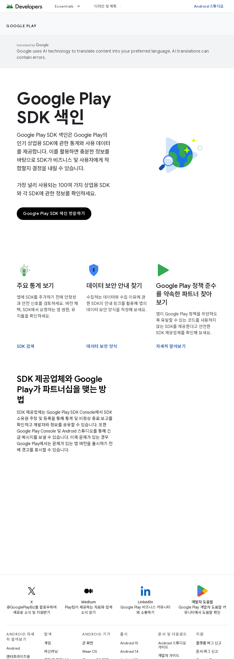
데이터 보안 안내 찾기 (114, 286)
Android (13, 648)
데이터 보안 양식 (101, 346)
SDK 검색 (25, 346)
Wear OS (89, 651)
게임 (47, 643)
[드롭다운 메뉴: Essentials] (81, 6)
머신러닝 (51, 651)
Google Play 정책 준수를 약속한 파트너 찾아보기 (186, 294)
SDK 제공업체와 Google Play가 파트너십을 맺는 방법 (61, 389)
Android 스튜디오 (209, 6)
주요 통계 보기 (35, 286)
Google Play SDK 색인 (64, 108)
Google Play (21, 26)
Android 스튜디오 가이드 (172, 645)
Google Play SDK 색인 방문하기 (54, 213)
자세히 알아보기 (171, 346)
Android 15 (129, 643)
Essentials (64, 6)
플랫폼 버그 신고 (208, 643)
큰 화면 (87, 643)
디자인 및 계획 (105, 6)
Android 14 (129, 651)
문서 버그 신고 (207, 651)
